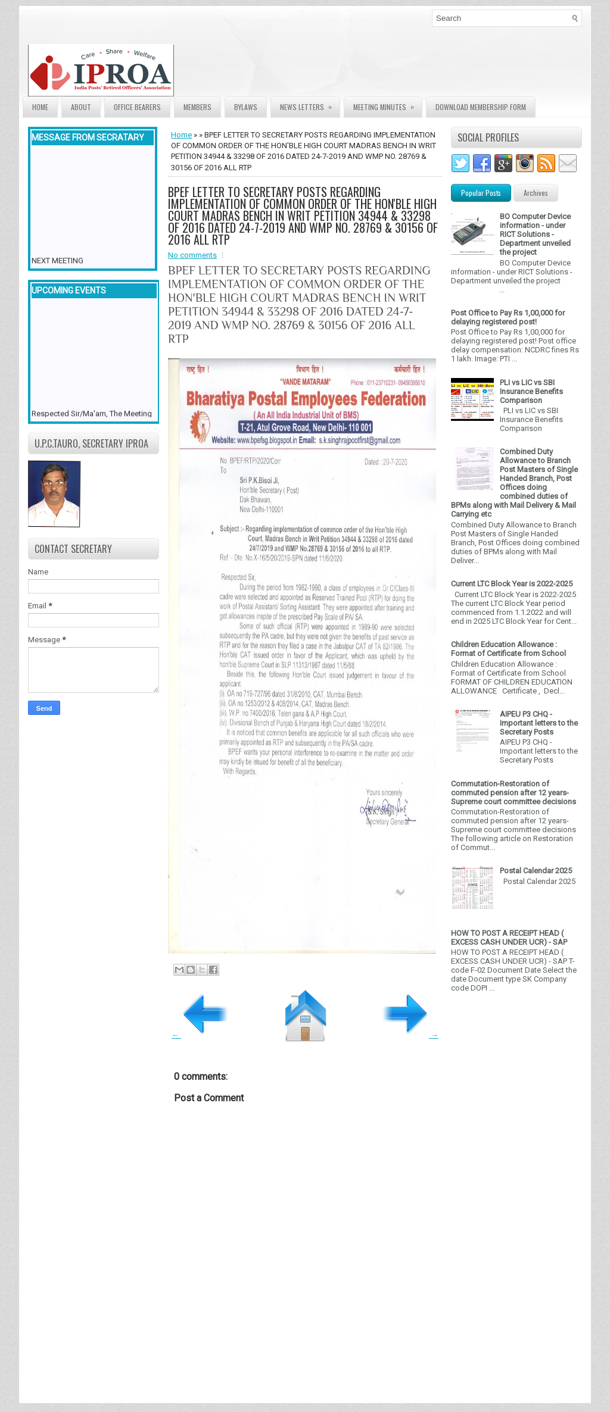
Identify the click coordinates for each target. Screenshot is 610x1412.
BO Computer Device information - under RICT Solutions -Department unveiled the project (535, 234)
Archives (536, 193)
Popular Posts (481, 193)
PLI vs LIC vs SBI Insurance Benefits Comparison (531, 391)
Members (197, 107)
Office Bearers (137, 107)
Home (40, 107)
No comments (192, 255)
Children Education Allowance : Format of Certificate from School (508, 649)
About (81, 107)
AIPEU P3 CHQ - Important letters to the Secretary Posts (539, 723)
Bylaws (245, 107)
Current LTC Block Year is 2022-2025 (511, 583)
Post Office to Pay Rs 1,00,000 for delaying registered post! (508, 317)
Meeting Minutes (387, 104)
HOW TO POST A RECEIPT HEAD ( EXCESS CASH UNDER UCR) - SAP (509, 937)
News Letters (310, 104)
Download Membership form (480, 107)
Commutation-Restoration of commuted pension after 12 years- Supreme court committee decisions (513, 792)
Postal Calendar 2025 (536, 870)
